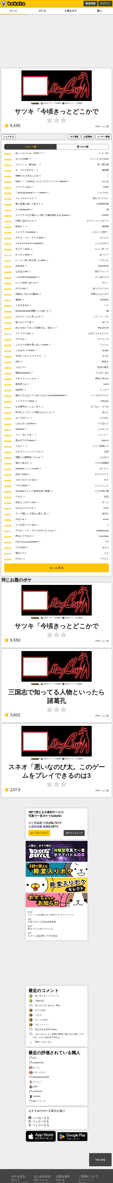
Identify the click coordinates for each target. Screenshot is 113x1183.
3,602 (12, 714)
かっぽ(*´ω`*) (102, 277)
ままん (105, 547)
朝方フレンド (102, 271)
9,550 (12, 125)
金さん (105, 412)
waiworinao (36, 1062)
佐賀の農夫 (103, 367)
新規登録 (90, 3)
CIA (32, 1058)
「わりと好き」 (38, 1010)
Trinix (106, 508)
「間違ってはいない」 (41, 1042)
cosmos (35, 1096)
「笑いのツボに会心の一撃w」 (45, 1005)
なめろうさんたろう (98, 333)
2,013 (12, 789)
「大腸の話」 (37, 1000)
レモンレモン (37, 1072)
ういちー (35, 1082)
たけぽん (104, 418)
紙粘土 (105, 361)
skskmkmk (103, 265)
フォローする (38, 1121)
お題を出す (71, 10)
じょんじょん (102, 485)
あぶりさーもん (101, 288)
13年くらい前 (102, 126)
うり (106, 305)
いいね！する (39, 1117)
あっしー (104, 254)
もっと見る (57, 567)
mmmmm (35, 1091)
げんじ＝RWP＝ (101, 232)
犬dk (33, 1086)
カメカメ (104, 237)
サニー (105, 282)
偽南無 (105, 226)
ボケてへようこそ (74, 833)
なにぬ (105, 181)
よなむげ (104, 457)
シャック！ (103, 434)
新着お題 (60, 1180)
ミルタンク (103, 429)
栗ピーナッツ (37, 1101)
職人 (99, 10)
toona (106, 519)
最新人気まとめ (41, 1180)
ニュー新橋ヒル (101, 446)
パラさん (104, 558)
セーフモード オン (39, 833)
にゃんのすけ (102, 243)
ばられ (105, 356)
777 (107, 541)
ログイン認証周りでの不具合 (56, 934)
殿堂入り (15, 1180)
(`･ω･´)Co (104, 153)
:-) (108, 524)
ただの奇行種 (102, 491)
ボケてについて (86, 1180)
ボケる (42, 10)
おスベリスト (102, 474)
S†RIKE (105, 215)
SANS (106, 187)
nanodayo (104, 536)
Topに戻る (100, 1160)
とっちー (104, 389)
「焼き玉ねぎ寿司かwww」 (44, 1029)
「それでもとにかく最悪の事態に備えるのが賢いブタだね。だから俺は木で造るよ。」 (56, 1036)
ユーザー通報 (103, 136)
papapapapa (102, 530)
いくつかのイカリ (100, 395)
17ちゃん (104, 260)
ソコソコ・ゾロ (101, 316)
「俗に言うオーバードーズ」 (44, 996)
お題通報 (87, 136)
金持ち (105, 513)
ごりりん (104, 344)
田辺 (106, 496)
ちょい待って (102, 249)
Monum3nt (103, 327)
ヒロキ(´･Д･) (102, 372)
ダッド (105, 502)
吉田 (106, 451)
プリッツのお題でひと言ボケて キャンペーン (56, 913)
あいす (105, 322)
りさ (106, 553)
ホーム (13, 10)
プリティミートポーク (97, 220)
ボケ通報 (74, 136)
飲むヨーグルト (101, 198)
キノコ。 (35, 1067)
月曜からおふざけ (100, 294)
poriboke (104, 299)
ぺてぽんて (103, 423)
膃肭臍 (105, 170)
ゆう (106, 479)
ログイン (105, 3)
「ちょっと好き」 (39, 1019)
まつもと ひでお (100, 406)
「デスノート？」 (39, 1024)
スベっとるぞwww (99, 158)
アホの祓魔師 (102, 463)
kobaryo (105, 401)
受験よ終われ (102, 378)
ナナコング (103, 339)
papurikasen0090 (39, 1077)
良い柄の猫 (103, 164)
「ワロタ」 (36, 1015)
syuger (105, 350)
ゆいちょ (104, 468)
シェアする (8, 136)
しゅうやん (103, 192)
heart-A (105, 440)
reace (106, 384)
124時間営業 (102, 204)
